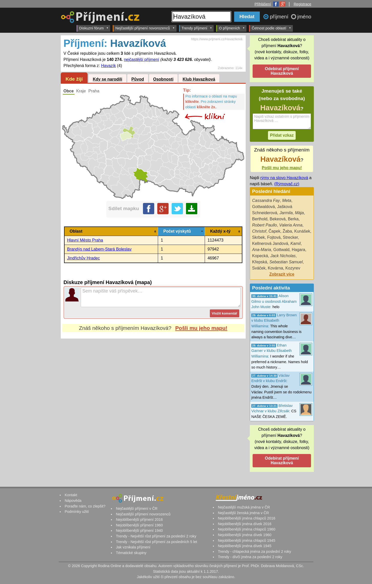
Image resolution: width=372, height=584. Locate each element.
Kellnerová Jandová (270, 243)
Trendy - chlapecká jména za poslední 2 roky (254, 551)
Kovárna (275, 268)
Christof (259, 231)
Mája (299, 213)
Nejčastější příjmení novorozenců (144, 28)
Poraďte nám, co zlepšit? (85, 506)
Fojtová (274, 237)
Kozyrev (292, 268)
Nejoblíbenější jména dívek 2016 (244, 524)
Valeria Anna (290, 225)
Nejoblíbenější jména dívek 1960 (244, 535)
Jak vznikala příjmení (133, 547)
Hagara (298, 249)
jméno (304, 16)
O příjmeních (232, 28)
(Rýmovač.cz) (286, 184)
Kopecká (260, 256)
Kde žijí (74, 79)
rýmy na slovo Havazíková (284, 178)
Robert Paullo (264, 225)
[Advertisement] (153, 387)
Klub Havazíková (199, 79)
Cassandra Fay (266, 200)
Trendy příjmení (197, 28)
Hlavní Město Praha (85, 240)
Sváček (258, 268)
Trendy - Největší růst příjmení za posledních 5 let (156, 542)
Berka (293, 219)
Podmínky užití (77, 512)
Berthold (259, 219)
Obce (69, 91)
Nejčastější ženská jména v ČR (243, 513)
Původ (137, 79)
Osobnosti (163, 79)
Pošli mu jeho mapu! (201, 328)
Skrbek (258, 237)
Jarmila (286, 213)
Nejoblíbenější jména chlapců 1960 (246, 529)
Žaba (287, 231)
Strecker (290, 237)
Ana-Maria (261, 249)
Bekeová (277, 219)
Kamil (295, 243)
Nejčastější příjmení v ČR (136, 508)
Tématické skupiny (131, 553)
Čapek (274, 231)
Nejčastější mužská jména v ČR (244, 507)
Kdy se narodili (107, 79)
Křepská (259, 262)
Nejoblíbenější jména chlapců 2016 (246, 518)
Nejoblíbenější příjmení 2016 (139, 519)
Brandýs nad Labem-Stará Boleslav (99, 249)
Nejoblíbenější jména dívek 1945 (244, 546)
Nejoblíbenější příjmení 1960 (139, 525)
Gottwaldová (263, 206)
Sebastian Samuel (286, 262)
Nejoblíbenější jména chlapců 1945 (246, 540)
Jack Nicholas (283, 256)
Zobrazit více (281, 274)
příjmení (280, 16)
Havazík (108, 65)
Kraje (81, 91)
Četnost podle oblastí (271, 28)
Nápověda (73, 501)
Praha (93, 91)
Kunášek (302, 231)
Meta (286, 200)
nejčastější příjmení (141, 59)
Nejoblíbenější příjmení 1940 (139, 530)
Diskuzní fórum (94, 28)
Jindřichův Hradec (83, 258)
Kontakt (71, 495)
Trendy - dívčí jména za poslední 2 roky (250, 557)
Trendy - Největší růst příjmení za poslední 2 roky (156, 536)
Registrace (302, 4)
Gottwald (281, 249)
